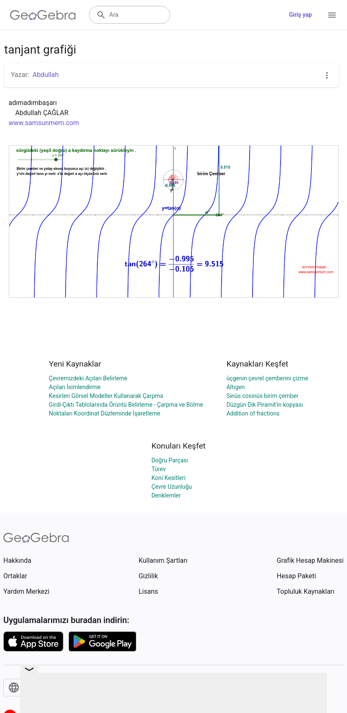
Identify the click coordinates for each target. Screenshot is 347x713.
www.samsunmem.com (44, 123)
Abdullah (46, 75)
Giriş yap (300, 14)
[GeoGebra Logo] (43, 15)
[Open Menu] (332, 15)
